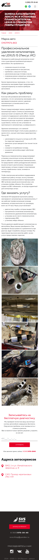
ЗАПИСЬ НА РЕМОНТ (19, 526)
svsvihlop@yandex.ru (19, 537)
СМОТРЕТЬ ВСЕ (9, 43)
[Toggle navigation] (35, 6)
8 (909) (29, 451)
